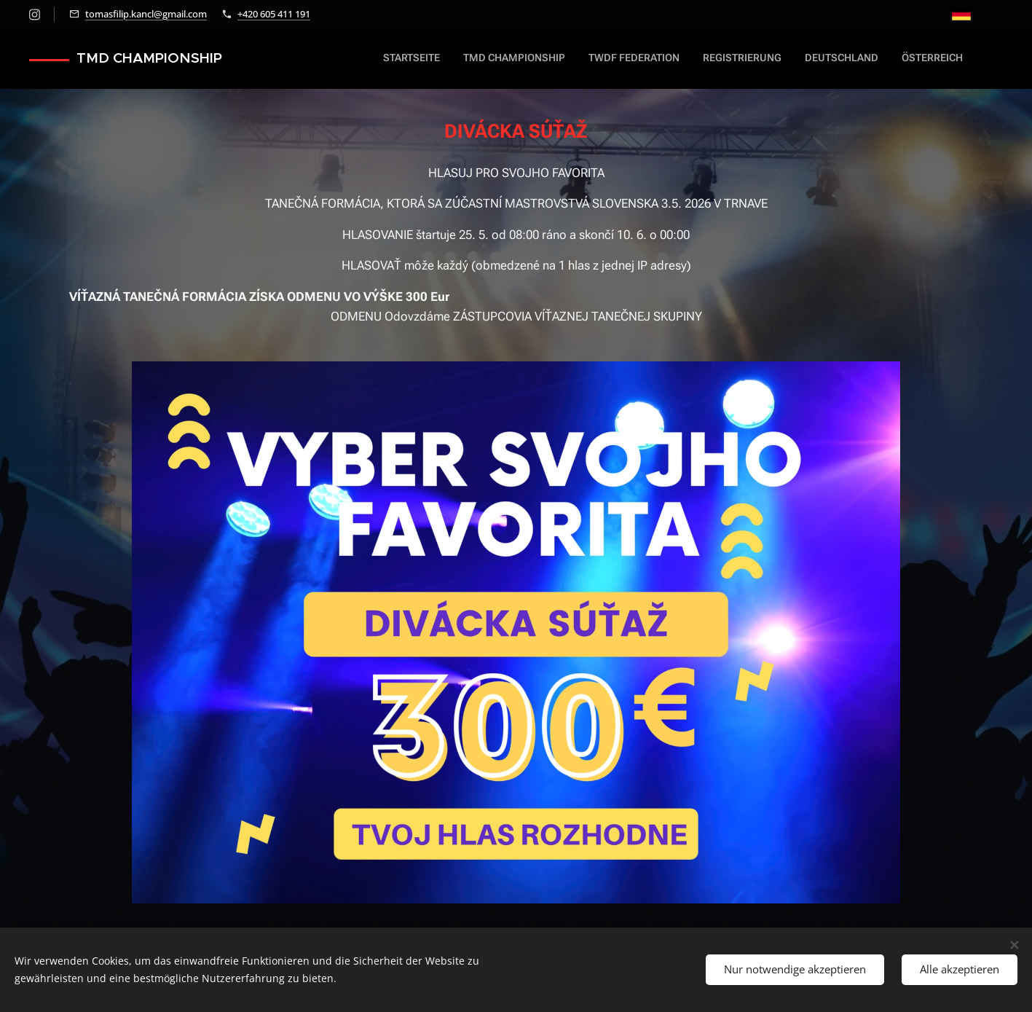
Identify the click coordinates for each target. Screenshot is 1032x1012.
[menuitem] (843, 59)
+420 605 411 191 (273, 13)
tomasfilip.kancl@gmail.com (146, 13)
